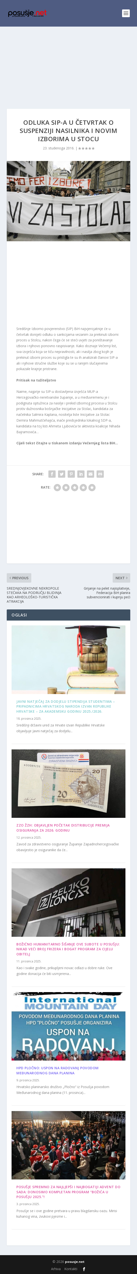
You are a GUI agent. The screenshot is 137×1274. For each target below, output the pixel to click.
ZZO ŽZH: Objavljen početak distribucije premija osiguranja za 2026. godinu (63, 828)
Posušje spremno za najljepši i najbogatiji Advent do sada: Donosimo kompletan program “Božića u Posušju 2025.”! (68, 1192)
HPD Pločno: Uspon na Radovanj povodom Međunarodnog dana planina (57, 1070)
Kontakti (70, 1269)
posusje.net (75, 1261)
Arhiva (56, 1269)
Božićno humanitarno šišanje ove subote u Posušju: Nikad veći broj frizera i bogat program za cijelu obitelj (68, 949)
